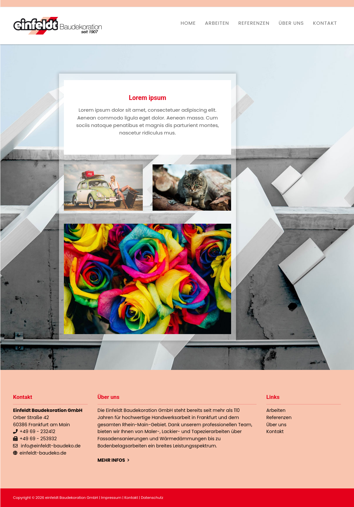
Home (188, 23)
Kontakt (325, 23)
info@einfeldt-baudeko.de (51, 446)
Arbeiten (217, 23)
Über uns (291, 23)
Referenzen (254, 23)
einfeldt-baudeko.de (43, 453)
